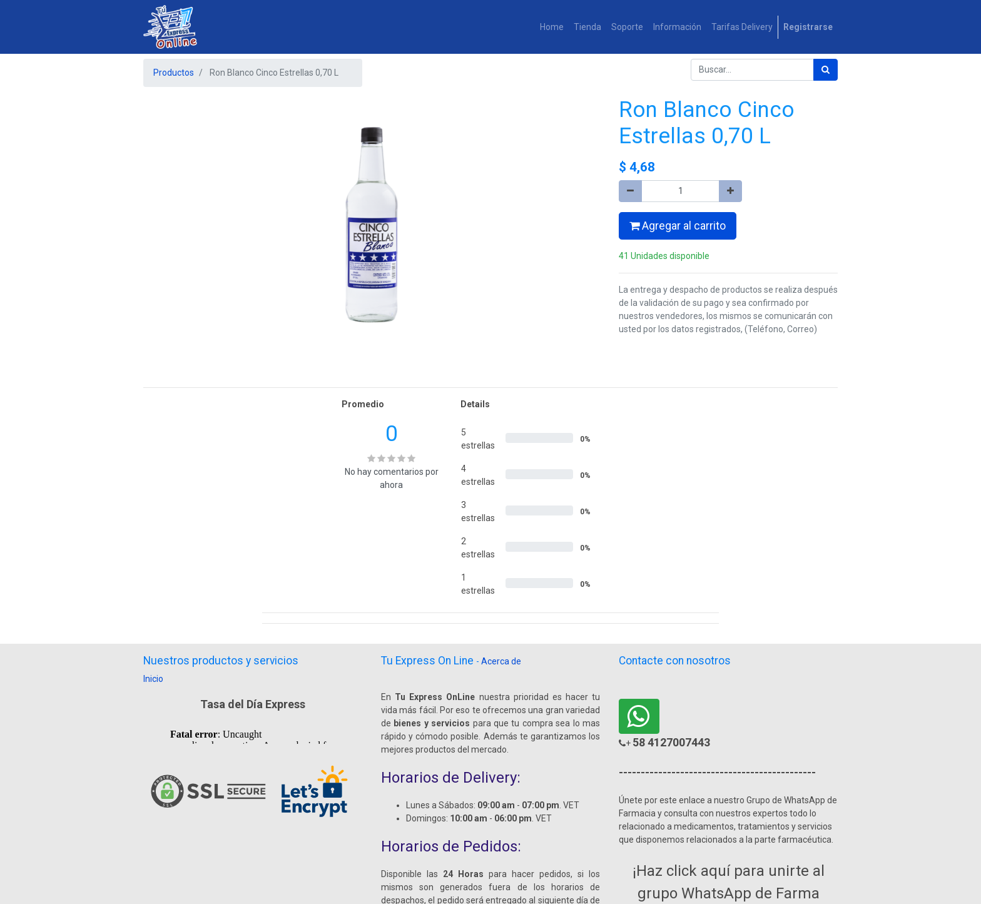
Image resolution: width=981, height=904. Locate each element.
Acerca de (501, 661)
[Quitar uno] (630, 191)
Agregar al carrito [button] (677, 226)
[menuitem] (552, 27)
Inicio (153, 679)
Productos (173, 73)
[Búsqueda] (825, 70)
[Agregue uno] (730, 191)
